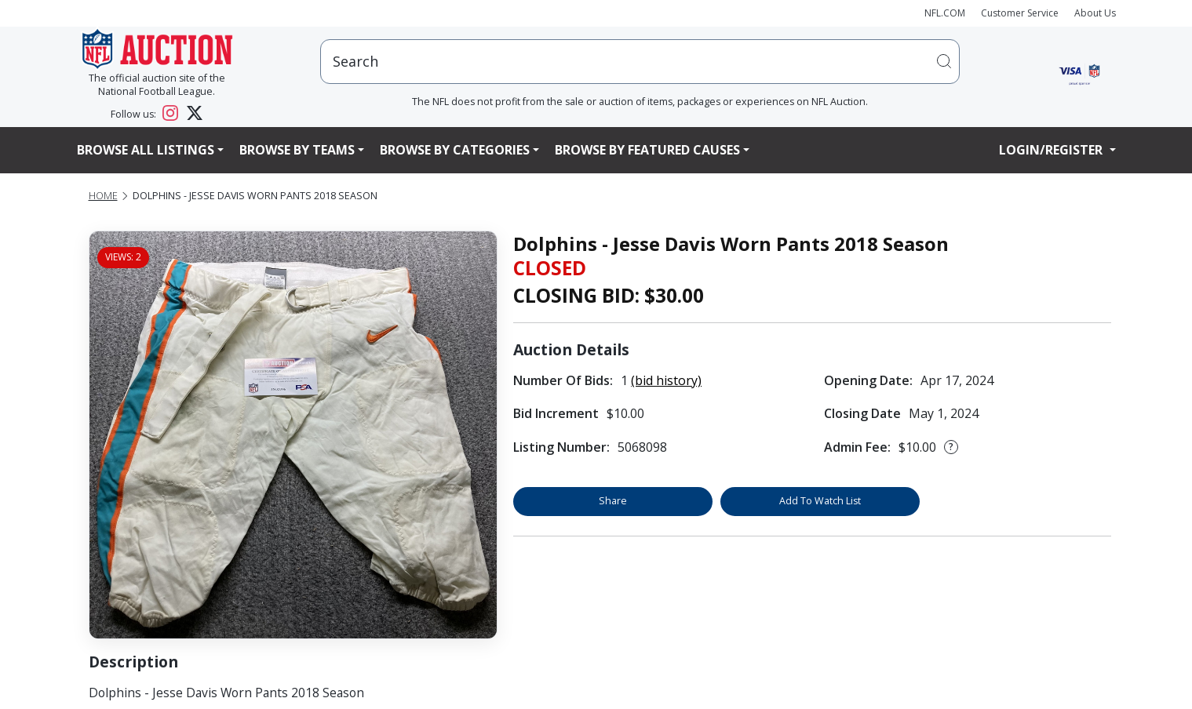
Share (613, 500)
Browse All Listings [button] (145, 149)
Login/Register (1052, 149)
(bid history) (666, 380)
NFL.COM (944, 13)
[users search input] (640, 61)
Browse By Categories (455, 149)
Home (103, 195)
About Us (1095, 13)
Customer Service (1020, 13)
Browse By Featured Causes (647, 149)
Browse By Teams (297, 149)
